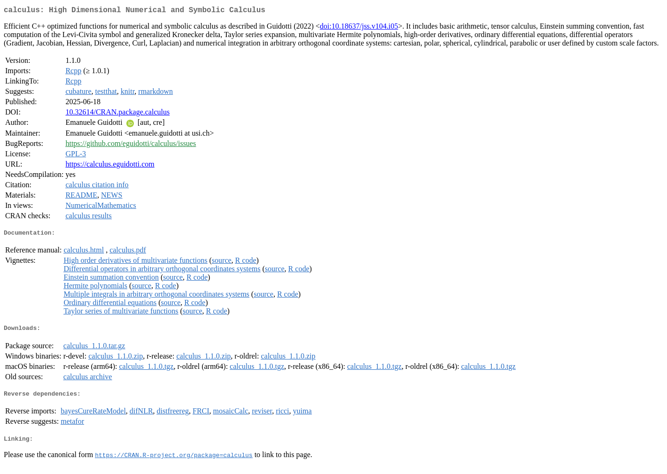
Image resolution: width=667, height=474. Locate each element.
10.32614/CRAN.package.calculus (117, 114)
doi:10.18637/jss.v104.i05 (359, 28)
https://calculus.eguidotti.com (109, 166)
